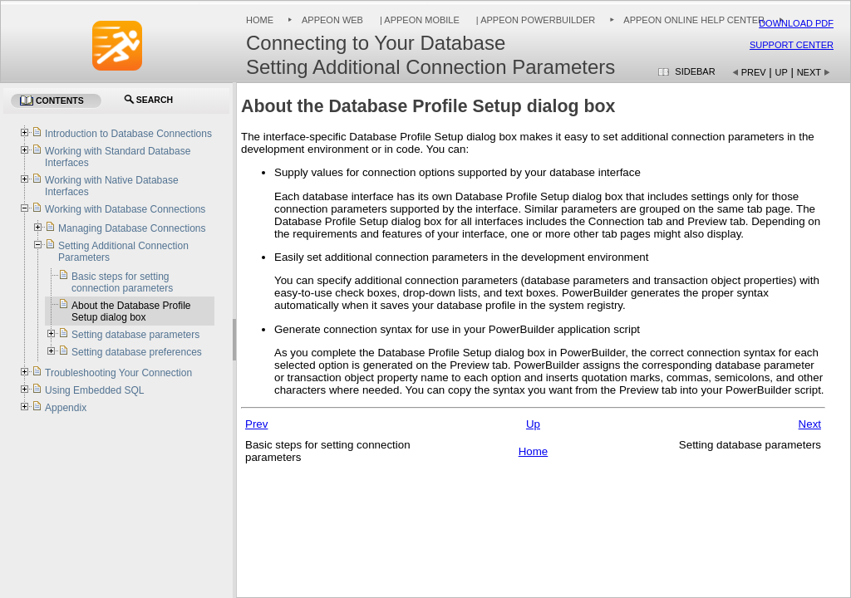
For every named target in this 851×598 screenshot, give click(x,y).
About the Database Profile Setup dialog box (130, 311)
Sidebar (695, 71)
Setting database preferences (136, 352)
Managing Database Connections (131, 228)
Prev (753, 72)
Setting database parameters (135, 335)
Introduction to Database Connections (128, 134)
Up (781, 72)
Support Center (792, 45)
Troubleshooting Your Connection (118, 373)
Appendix (65, 408)
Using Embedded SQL (94, 390)
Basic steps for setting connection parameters (122, 282)
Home (259, 20)
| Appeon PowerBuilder (535, 20)
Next (809, 72)
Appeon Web (332, 20)
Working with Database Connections (125, 209)
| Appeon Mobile (418, 20)
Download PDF (796, 23)
